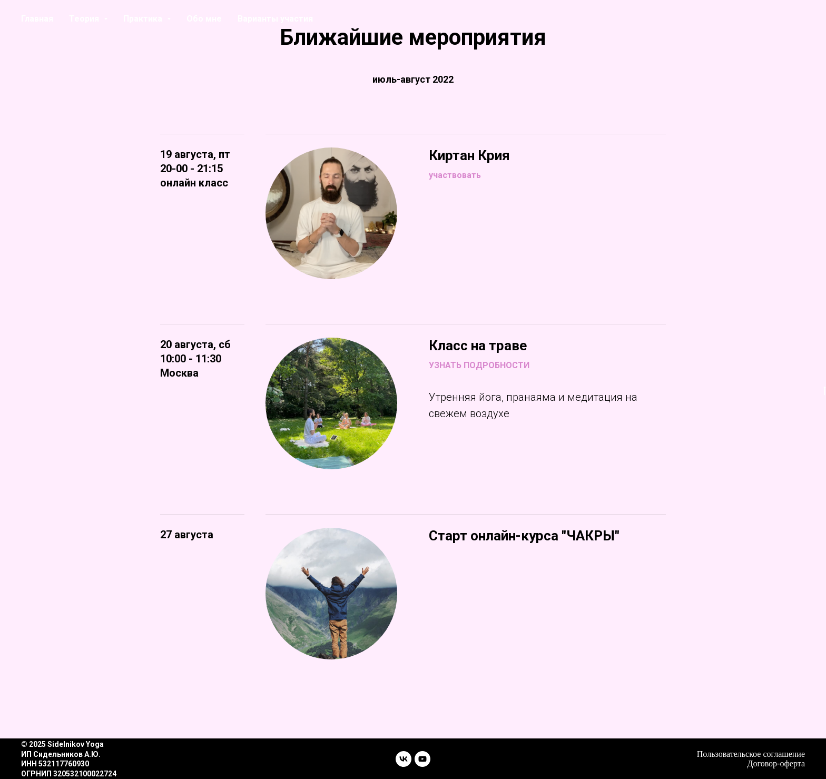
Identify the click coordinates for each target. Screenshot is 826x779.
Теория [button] (85, 19)
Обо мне (204, 19)
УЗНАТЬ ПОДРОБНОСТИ (479, 365)
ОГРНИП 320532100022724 (68, 774)
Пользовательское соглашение (751, 754)
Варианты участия (275, 19)
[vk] (403, 759)
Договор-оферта (776, 763)
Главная (37, 19)
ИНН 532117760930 (55, 764)
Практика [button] (143, 19)
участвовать (455, 175)
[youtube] (422, 759)
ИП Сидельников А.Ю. (61, 754)
